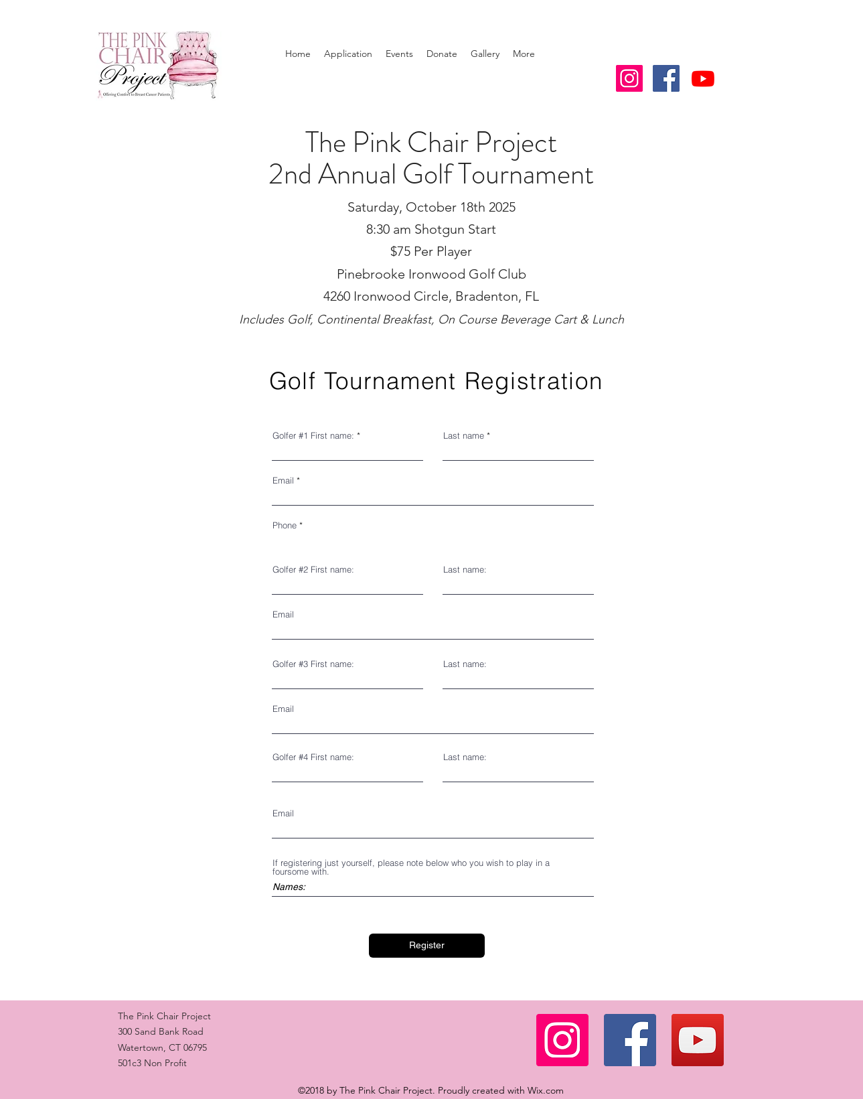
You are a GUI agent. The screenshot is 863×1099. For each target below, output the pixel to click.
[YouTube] (698, 1040)
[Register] (427, 946)
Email (283, 480)
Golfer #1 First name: (313, 435)
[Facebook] (630, 1040)
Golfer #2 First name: (313, 569)
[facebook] (666, 78)
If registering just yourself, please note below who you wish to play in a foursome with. (411, 867)
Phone (284, 525)
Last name (463, 435)
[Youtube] (703, 78)
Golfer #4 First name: (313, 757)
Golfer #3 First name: (313, 664)
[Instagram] (562, 1040)
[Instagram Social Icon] (629, 78)
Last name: (465, 569)
